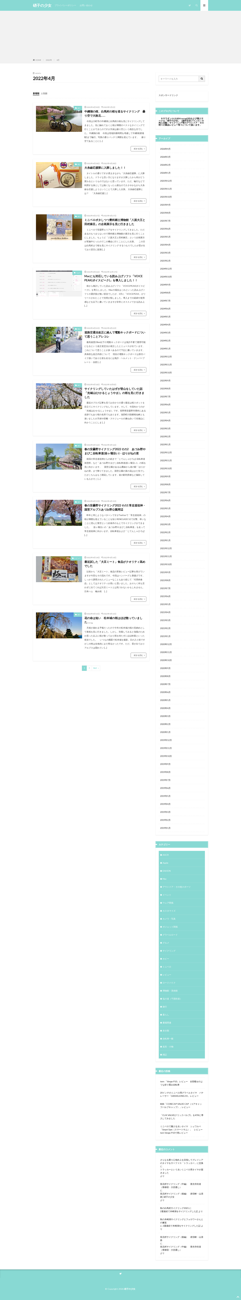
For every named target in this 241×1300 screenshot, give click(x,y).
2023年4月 (165, 420)
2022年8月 (165, 484)
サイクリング (169, 950)
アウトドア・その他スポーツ (177, 886)
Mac (165, 878)
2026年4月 (165, 149)
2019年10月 (166, 756)
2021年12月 (166, 548)
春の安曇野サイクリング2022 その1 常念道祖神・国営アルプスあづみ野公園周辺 (115, 507)
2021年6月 (165, 596)
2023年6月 (165, 404)
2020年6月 (165, 692)
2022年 (49, 60)
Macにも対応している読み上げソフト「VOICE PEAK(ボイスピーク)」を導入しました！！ (113, 278)
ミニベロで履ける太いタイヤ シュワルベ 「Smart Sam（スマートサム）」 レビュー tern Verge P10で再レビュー (181, 1129)
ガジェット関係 (170, 926)
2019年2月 (165, 820)
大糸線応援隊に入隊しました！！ (105, 167)
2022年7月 (165, 492)
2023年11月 (166, 364)
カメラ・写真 (169, 918)
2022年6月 (165, 500)
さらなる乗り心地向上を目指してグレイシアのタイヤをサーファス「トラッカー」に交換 (181, 1161)
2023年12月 (166, 356)
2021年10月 (166, 564)
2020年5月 (165, 700)
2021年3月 (165, 620)
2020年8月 (165, 676)
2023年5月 (165, 412)
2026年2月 (165, 164)
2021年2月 (165, 628)
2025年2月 (165, 260)
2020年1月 (165, 732)
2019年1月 (165, 828)
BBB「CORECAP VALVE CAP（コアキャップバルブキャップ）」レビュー (181, 1105)
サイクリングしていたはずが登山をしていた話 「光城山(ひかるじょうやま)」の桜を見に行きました (114, 393)
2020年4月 (165, 708)
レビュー (77, 558)
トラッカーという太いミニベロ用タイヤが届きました (181, 1171)
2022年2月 (165, 532)
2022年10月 (166, 468)
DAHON (167, 870)
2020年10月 (166, 660)
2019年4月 (165, 804)
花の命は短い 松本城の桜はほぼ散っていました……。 (113, 620)
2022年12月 (166, 452)
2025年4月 (165, 244)
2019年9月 (165, 764)
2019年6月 (165, 788)
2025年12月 (166, 180)
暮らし (166, 1014)
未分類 (166, 1030)
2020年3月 (165, 716)
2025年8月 (165, 212)
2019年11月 (166, 748)
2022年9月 (165, 476)
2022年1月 (165, 540)
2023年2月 (165, 436)
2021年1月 (165, 636)
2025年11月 (166, 188)
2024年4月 (165, 324)
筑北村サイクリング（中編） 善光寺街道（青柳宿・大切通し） (180, 1185)
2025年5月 (165, 236)
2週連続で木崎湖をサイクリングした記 (179, 1211)
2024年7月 (165, 300)
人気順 (44, 93)
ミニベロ (167, 966)
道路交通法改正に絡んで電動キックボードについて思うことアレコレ (114, 334)
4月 (58, 60)
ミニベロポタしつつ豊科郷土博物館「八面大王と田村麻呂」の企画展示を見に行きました (114, 222)
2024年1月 (165, 348)
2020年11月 (166, 652)
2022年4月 (165, 516)
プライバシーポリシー (65, 5)
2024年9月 (165, 284)
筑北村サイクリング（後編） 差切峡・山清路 (181, 1238)
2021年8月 (165, 580)
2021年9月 (165, 572)
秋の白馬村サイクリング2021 (174, 1208)
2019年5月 (165, 796)
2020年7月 (165, 684)
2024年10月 (166, 276)
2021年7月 (165, 588)
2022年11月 (166, 460)
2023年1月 (165, 444)
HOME (38, 60)
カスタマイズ (169, 910)
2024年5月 (165, 316)
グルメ (166, 942)
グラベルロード (170, 934)
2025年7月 (165, 220)
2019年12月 (166, 740)
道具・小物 (168, 1046)
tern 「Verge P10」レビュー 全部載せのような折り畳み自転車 (181, 1083)
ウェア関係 (168, 902)
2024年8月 (165, 292)
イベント (167, 894)
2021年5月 (165, 604)
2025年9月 (165, 204)
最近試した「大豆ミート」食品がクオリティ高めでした (114, 564)
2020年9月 (165, 668)
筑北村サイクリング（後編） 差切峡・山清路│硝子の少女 (181, 1195)
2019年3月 (165, 812)
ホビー (166, 958)
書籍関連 (167, 1022)
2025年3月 (165, 252)
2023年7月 (165, 396)
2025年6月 (165, 228)
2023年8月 (165, 388)
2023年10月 (166, 372)
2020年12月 (166, 644)
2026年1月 (165, 172)
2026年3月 (165, 156)
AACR (166, 855)
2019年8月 (165, 772)
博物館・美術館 (170, 990)
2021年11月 (166, 556)
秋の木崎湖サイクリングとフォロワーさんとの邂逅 (181, 1221)
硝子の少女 (42, 5)
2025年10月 (166, 196)
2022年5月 (165, 508)
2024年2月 (165, 340)
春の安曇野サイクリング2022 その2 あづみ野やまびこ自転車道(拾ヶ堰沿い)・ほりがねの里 (115, 451)
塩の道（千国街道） (172, 998)
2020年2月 (165, 724)
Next (95, 668)
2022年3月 (165, 524)
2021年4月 (165, 612)
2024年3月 (165, 332)
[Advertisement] (120, 35)
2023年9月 (165, 380)
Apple (78, 273)
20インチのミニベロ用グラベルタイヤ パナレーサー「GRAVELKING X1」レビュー (181, 1094)
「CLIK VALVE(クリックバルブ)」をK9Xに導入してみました (181, 1117)
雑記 (79, 164)
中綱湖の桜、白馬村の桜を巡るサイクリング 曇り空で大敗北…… (114, 113)
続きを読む (138, 149)
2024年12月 (166, 268)
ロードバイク (169, 982)
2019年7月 (165, 780)
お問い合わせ (86, 5)
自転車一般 (168, 1038)
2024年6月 (165, 308)
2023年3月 (165, 428)
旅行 (79, 108)
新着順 (36, 93)
